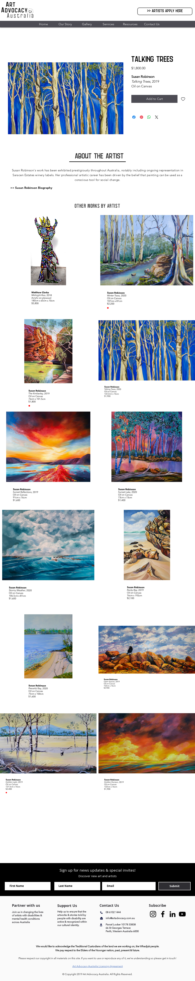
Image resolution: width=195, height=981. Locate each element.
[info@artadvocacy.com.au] (123, 918)
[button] (65, 24)
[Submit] (174, 886)
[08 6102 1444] (120, 912)
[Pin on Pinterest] (141, 117)
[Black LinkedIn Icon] (172, 914)
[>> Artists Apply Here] (164, 11)
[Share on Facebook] (134, 117)
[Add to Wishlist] (183, 99)
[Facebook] (163, 914)
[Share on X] (156, 117)
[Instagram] (153, 914)
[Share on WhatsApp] (149, 117)
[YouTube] (182, 914)
